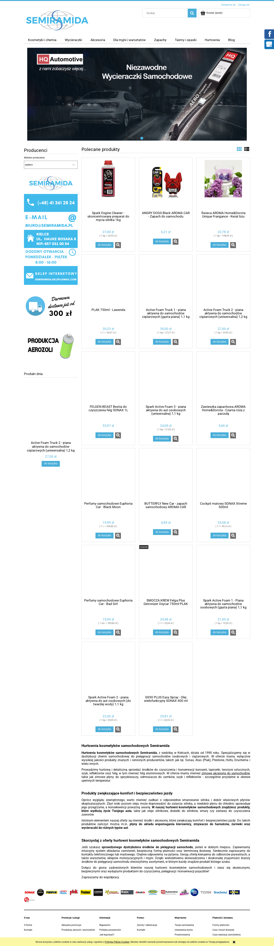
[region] (137, 94)
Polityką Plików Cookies (117, 942)
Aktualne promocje (71, 925)
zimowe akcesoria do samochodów (226, 773)
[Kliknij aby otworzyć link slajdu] (137, 94)
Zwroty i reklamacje (147, 925)
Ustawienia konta (184, 930)
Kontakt (28, 930)
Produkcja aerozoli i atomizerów (78, 930)
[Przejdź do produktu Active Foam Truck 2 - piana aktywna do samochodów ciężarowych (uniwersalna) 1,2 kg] (50, 418)
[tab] (127, 138)
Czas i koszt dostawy (223, 930)
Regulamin (104, 925)
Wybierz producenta (34, 157)
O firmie (28, 925)
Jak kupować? (106, 934)
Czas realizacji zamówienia (226, 934)
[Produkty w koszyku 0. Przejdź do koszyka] (211, 13)
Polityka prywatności (110, 930)
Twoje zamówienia (184, 925)
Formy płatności (220, 925)
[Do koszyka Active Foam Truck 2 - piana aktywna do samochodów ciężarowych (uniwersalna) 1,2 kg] (51, 464)
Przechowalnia (182, 934)
